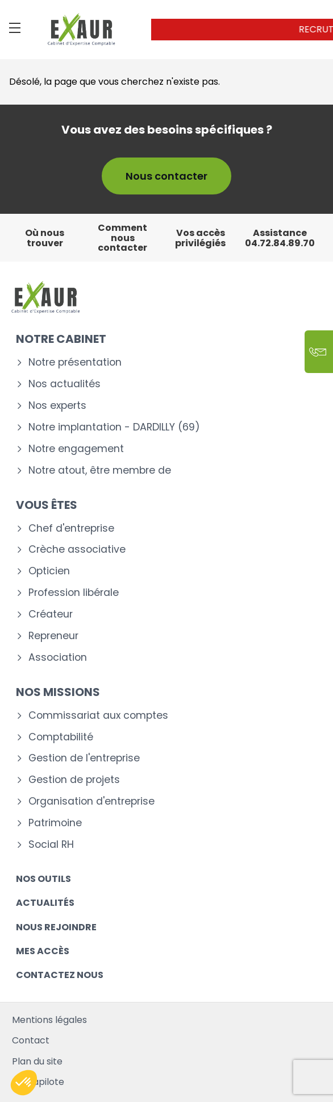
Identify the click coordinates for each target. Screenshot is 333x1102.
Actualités (45, 902)
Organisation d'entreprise (91, 801)
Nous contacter (166, 176)
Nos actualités (64, 384)
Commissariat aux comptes (98, 715)
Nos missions (58, 692)
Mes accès (42, 951)
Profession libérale (73, 592)
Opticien (49, 571)
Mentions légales (49, 1019)
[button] (24, 1082)
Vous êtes (46, 505)
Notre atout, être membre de (99, 470)
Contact (30, 1040)
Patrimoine (55, 823)
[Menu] (14, 28)
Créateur (50, 614)
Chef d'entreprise (71, 528)
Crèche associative (77, 549)
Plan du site (37, 1061)
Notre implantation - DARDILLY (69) (114, 427)
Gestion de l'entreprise (84, 758)
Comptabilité (60, 737)
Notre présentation (75, 362)
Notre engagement (76, 448)
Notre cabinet (61, 339)
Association (57, 657)
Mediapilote (38, 1081)
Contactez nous (59, 974)
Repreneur (53, 636)
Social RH (51, 844)
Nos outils (43, 878)
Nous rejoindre (56, 927)
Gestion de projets (74, 779)
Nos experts (57, 405)
